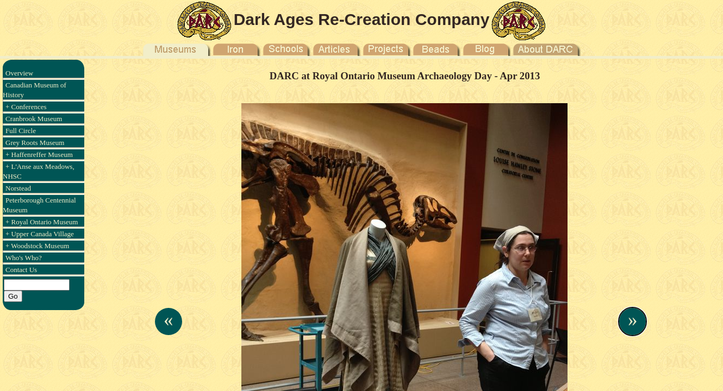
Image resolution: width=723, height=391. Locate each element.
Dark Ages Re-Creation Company (362, 19)
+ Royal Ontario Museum (41, 222)
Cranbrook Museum (33, 119)
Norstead (18, 188)
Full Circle (20, 131)
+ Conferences (26, 107)
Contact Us (21, 270)
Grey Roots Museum (34, 142)
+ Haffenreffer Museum (39, 154)
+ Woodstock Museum (37, 246)
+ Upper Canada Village (39, 234)
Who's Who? (23, 258)
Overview (19, 73)
